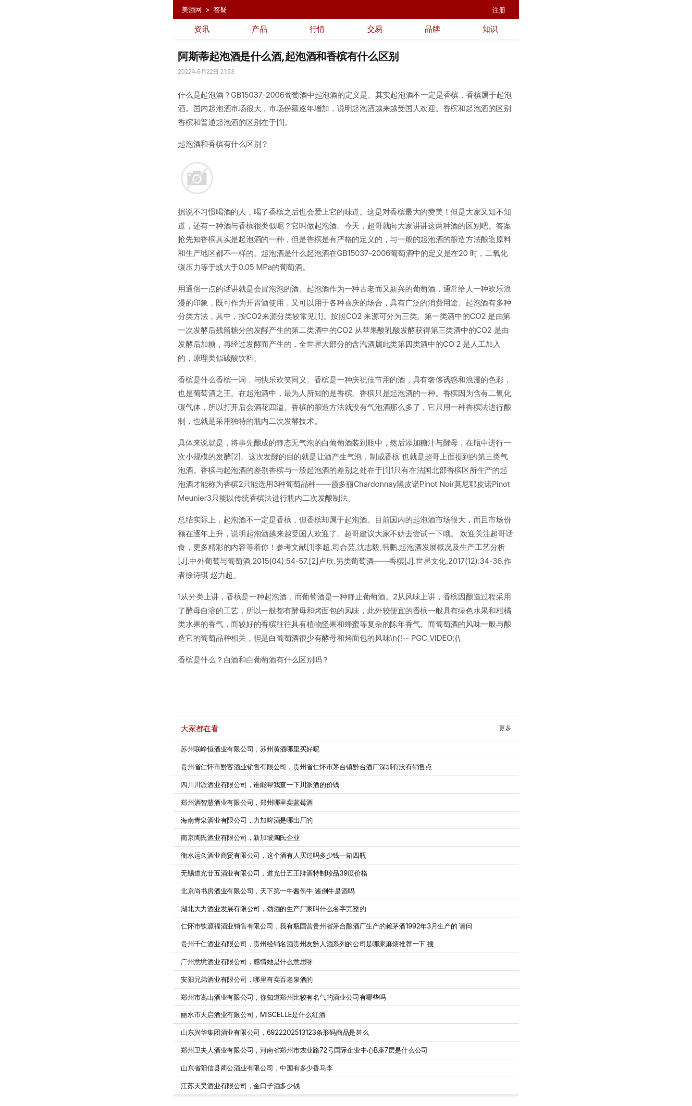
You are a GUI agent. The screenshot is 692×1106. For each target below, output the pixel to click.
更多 (505, 728)
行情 (317, 29)
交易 (375, 29)
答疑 (220, 9)
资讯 (202, 29)
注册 (499, 10)
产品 (259, 29)
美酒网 (191, 9)
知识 (490, 29)
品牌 (432, 29)
